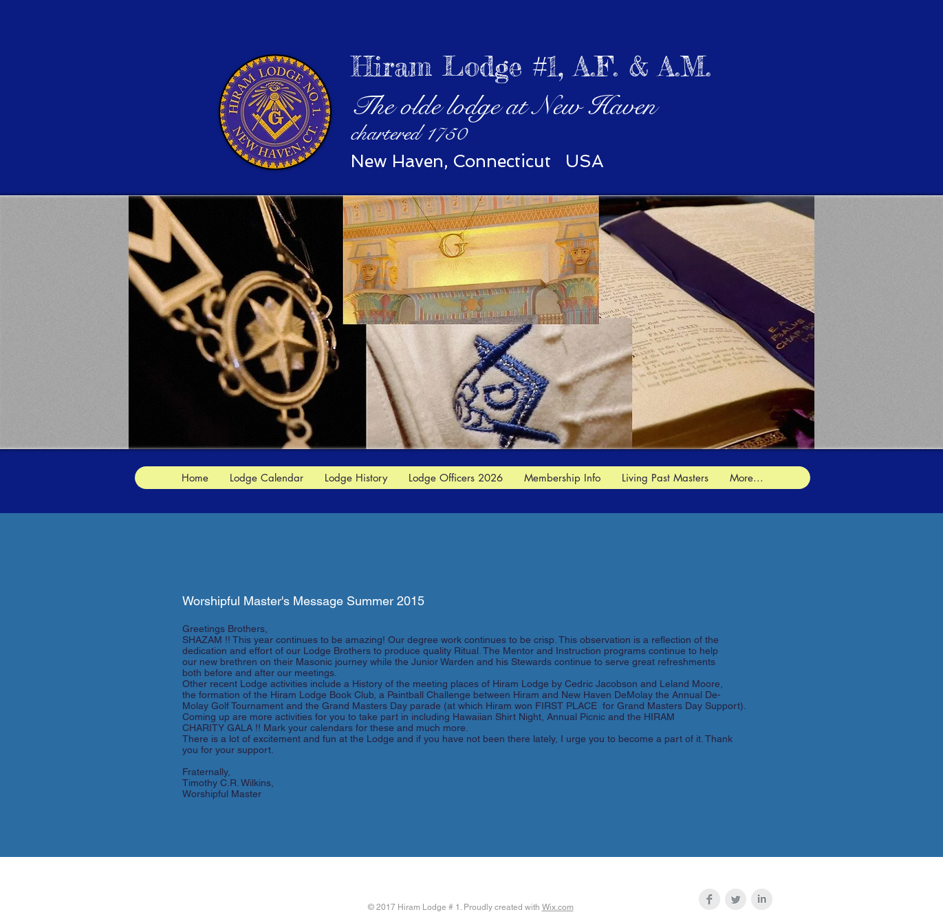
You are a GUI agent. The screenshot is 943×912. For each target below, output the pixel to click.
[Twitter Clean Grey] (735, 899)
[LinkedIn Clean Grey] (761, 899)
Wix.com (558, 907)
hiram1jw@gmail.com (547, 872)
